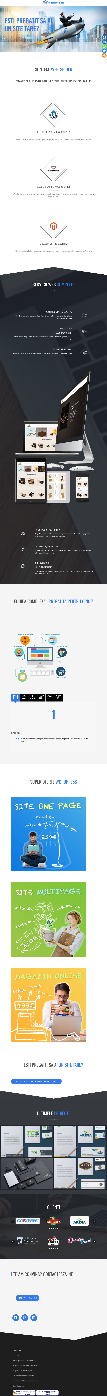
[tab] (15, 697)
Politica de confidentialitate (23, 1376)
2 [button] (51, 1228)
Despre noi (17, 1350)
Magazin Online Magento (22, 1371)
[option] (27, 1221)
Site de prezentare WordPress (24, 1360)
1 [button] (49, 1228)
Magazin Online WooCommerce (25, 1366)
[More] (104, 55)
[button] (13, 1222)
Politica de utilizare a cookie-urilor (26, 1381)
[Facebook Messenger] (104, 51)
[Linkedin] (104, 42)
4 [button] (55, 1228)
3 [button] (53, 1228)
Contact (16, 1355)
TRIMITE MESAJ (27, 1298)
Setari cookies (18, 1386)
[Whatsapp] (104, 46)
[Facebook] (104, 37)
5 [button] (57, 1228)
